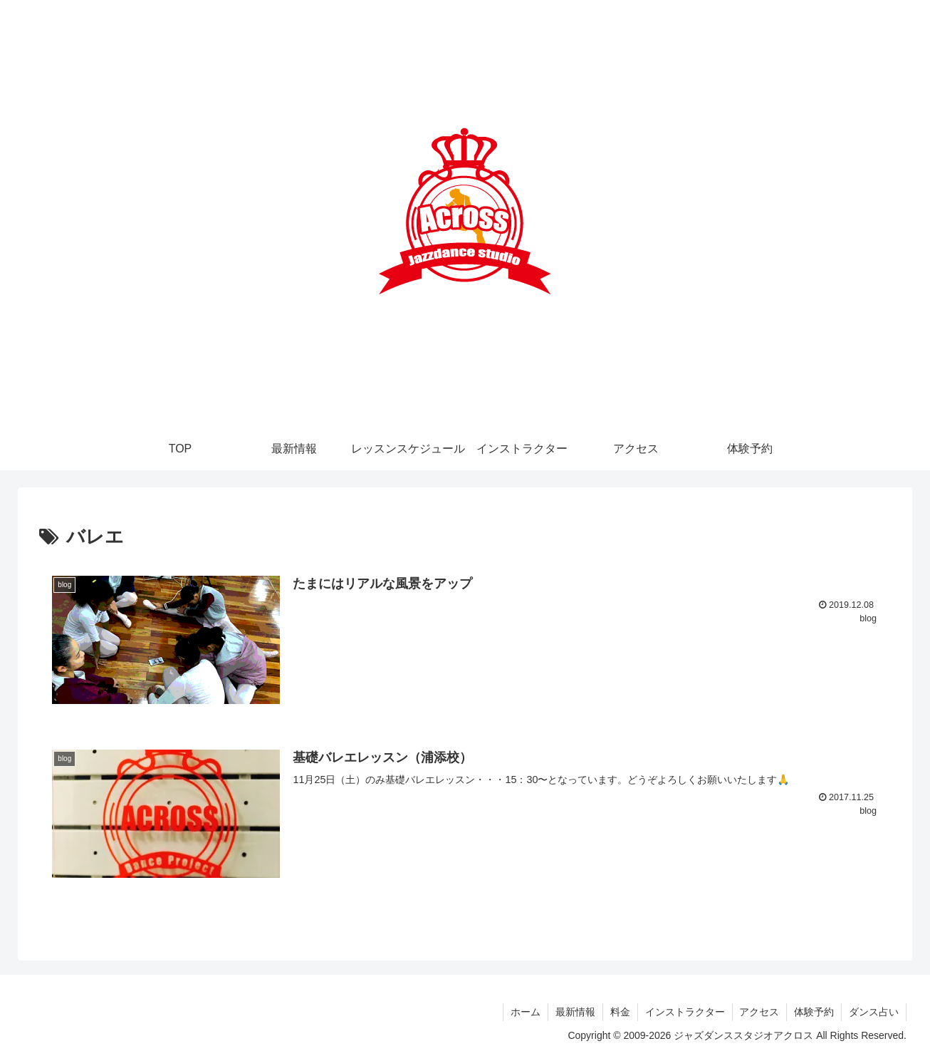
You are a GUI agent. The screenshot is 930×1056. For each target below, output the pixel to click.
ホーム (525, 1012)
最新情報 (575, 1012)
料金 (619, 1012)
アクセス (759, 1012)
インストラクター (684, 1012)
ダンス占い (874, 1012)
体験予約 (814, 1012)
